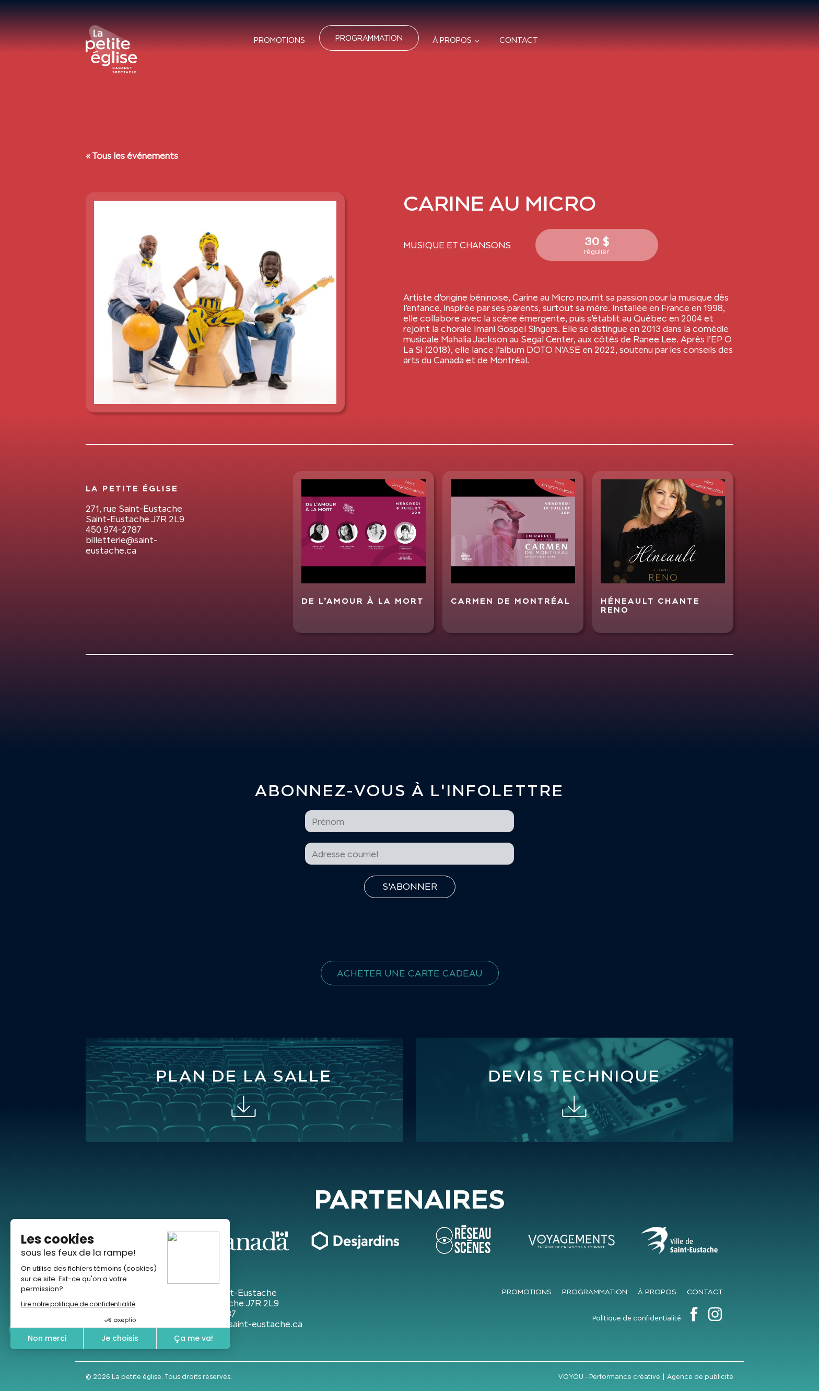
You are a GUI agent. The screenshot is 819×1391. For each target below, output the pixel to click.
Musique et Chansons (457, 245)
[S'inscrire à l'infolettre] (409, 887)
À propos (452, 40)
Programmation (369, 37)
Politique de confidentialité (636, 1318)
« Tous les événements (132, 156)
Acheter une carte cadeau (410, 973)
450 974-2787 (114, 529)
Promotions (279, 40)
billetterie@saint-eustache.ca (121, 545)
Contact (518, 40)
